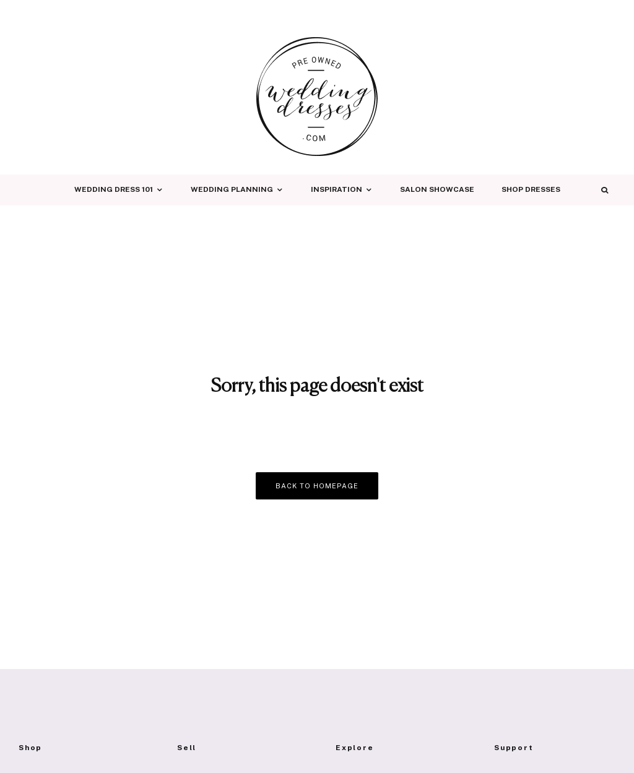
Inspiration (336, 189)
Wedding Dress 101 (113, 189)
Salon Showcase (437, 189)
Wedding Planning (232, 189)
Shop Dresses (531, 189)
